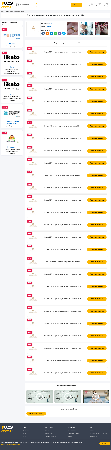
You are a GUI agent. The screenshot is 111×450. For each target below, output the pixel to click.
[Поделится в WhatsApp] (55, 33)
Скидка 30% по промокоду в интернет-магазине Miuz (62, 101)
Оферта (69, 436)
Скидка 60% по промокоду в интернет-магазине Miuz (62, 64)
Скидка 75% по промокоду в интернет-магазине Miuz (62, 360)
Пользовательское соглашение (99, 433)
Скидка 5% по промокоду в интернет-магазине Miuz (62, 126)
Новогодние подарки (12, 46)
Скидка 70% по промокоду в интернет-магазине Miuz (62, 52)
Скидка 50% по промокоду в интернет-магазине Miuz (62, 114)
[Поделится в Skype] (64, 33)
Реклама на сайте (50, 436)
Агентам (47, 431)
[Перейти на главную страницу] (7, 5)
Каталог (92, 5)
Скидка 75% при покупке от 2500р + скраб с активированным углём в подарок (12, 71)
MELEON (12, 43)
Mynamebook (11, 147)
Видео (25, 436)
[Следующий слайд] (69, 29)
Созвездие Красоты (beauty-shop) (12, 122)
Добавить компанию (73, 433)
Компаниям (48, 433)
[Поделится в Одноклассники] (47, 33)
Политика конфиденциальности (10, 444)
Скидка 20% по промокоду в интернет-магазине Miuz (62, 163)
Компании (99, 5)
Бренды (106, 5)
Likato (12, 67)
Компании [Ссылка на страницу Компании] (2, 11)
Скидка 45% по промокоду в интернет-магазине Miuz (62, 311)
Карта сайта (93, 436)
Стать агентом (71, 431)
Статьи (92, 431)
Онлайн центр (22, 4)
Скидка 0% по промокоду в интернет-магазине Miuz (62, 175)
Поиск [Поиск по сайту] (76, 5)
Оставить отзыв (36, 413)
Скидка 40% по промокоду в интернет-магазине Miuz (62, 151)
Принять (104, 443)
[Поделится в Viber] (59, 33)
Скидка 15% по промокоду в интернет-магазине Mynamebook (12, 151)
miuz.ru (48, 26)
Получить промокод (97, 52)
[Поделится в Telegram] (51, 33)
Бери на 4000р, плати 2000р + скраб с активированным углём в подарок (12, 98)
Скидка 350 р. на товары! (11, 126)
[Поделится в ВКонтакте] (43, 33)
